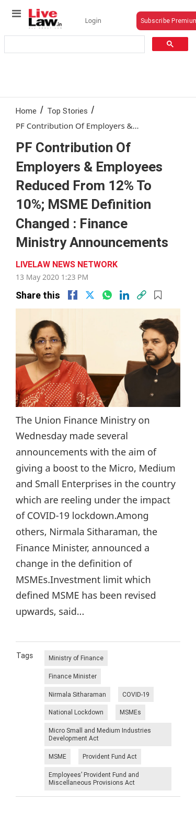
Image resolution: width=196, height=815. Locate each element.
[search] (73, 45)
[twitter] (90, 295)
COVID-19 (135, 694)
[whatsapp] (107, 295)
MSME (57, 756)
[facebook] (72, 295)
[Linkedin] (124, 295)
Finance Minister (73, 676)
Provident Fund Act (110, 756)
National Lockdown (76, 712)
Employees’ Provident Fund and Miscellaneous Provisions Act (94, 779)
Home (26, 111)
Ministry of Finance (76, 658)
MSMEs (130, 712)
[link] (141, 295)
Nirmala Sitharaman (77, 694)
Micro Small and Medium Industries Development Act (100, 734)
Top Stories (67, 111)
